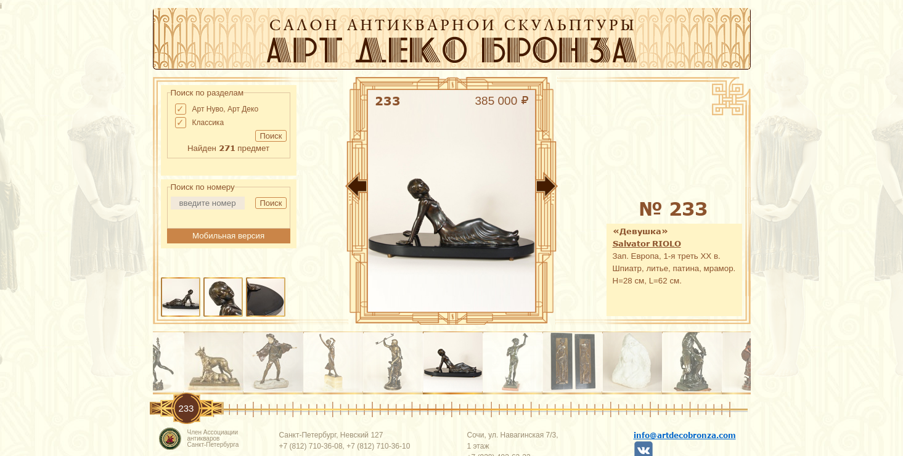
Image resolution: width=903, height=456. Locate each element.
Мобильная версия (228, 235)
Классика (208, 122)
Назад (319, 188)
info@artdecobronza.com (685, 435)
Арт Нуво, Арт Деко (225, 109)
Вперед (584, 188)
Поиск (270, 135)
